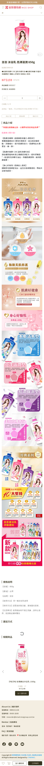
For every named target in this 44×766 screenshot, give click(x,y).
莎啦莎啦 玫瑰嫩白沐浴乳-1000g (22, 681)
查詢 (3, 726)
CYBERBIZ (31, 757)
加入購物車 (19, 763)
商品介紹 (8, 116)
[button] (41, 671)
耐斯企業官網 (33, 735)
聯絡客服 (17, 726)
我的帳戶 (9, 726)
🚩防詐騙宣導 (22, 735)
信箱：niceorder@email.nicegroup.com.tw (18, 717)
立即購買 (35, 763)
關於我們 (5, 735)
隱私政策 (12, 735)
